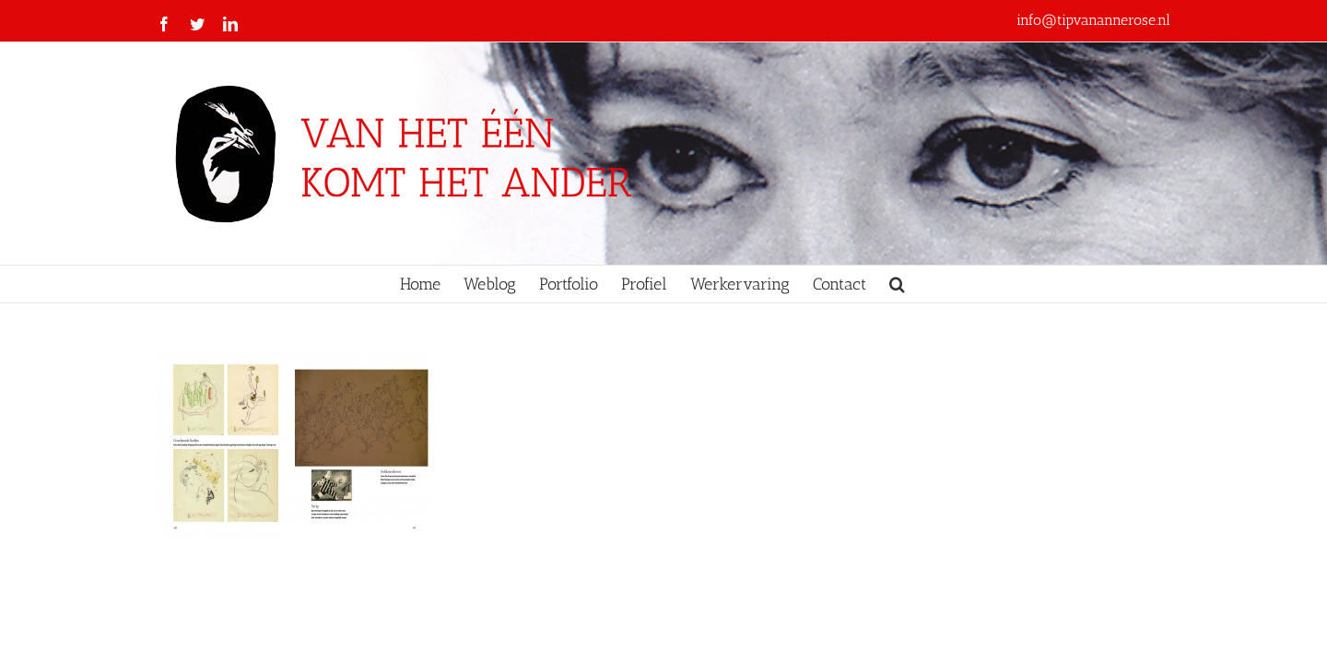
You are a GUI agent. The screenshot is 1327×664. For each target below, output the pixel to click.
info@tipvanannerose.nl (1093, 20)
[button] (963, 284)
